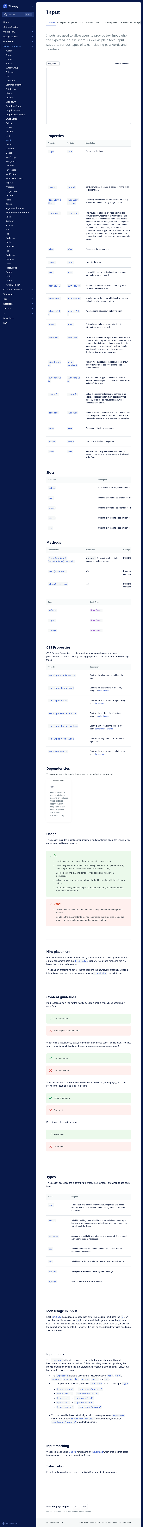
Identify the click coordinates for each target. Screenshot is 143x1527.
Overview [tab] (51, 22)
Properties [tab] (72, 22)
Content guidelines (61, 997)
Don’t (57, 904)
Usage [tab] (137, 22)
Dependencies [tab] (126, 22)
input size (57, 1317)
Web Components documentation (101, 1472)
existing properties (88, 656)
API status (117, 1523)
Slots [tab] (81, 22)
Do (55, 856)
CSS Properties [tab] (110, 22)
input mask (97, 1452)
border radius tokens (104, 729)
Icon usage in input (61, 1311)
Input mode (55, 1354)
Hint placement (58, 952)
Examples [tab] (61, 22)
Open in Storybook (121, 63)
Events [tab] (99, 22)
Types (51, 1177)
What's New (106, 1523)
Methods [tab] (89, 22)
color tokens (103, 691)
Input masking (57, 1446)
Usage (51, 834)
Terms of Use (95, 1523)
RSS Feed (127, 1523)
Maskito (72, 1452)
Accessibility (83, 1523)
